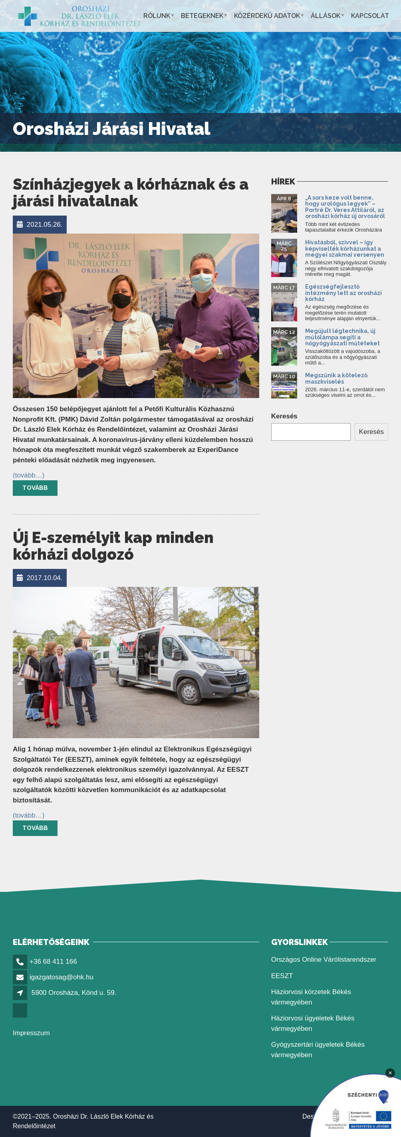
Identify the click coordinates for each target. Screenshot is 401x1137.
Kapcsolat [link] (370, 16)
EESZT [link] (282, 976)
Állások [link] (325, 16)
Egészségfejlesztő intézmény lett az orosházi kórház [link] (343, 292)
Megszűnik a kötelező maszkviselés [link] (336, 378)
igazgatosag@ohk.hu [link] (61, 977)
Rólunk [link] (156, 16)
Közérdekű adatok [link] (267, 16)
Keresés (284, 416)
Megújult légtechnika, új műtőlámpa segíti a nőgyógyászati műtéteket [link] (342, 337)
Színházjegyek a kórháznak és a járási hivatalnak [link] (130, 192)
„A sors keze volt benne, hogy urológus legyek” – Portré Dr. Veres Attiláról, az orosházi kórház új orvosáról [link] (345, 206)
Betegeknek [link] (202, 16)
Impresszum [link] (31, 1033)
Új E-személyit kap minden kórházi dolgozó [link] (113, 546)
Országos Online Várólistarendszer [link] (324, 959)
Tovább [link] (35, 487)
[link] (80, 16)
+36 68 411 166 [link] (53, 961)
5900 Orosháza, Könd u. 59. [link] (74, 992)
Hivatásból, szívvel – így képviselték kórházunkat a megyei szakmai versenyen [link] (344, 248)
